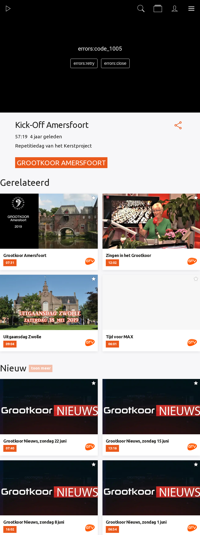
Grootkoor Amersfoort (61, 162)
